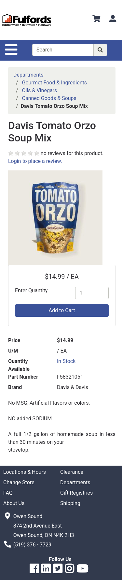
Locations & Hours (24, 472)
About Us (13, 503)
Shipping (70, 503)
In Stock (66, 361)
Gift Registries (76, 493)
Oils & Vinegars (39, 90)
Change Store (18, 482)
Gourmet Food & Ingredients (54, 83)
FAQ (8, 493)
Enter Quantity (31, 290)
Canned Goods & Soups (49, 98)
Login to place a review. (35, 161)
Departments (28, 75)
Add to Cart (62, 310)
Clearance (71, 472)
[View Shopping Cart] (96, 20)
